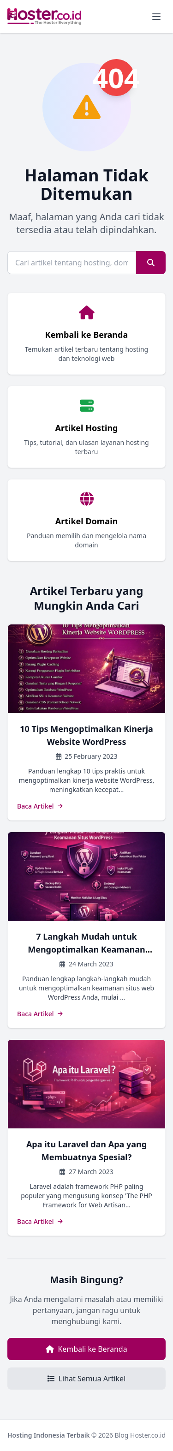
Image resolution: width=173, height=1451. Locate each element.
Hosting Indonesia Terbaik (48, 1435)
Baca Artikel (40, 806)
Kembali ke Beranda (86, 1349)
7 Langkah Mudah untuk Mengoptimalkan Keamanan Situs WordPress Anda (86, 949)
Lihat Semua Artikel (87, 1378)
